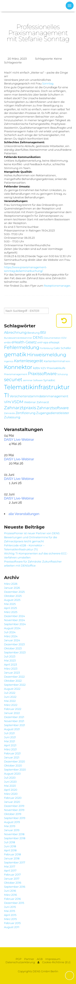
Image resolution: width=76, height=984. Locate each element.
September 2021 (14, 725)
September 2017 (14, 862)
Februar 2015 (12, 923)
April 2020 (10, 789)
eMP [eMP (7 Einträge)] (40, 342)
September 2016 (14, 886)
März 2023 (10, 668)
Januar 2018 (11, 858)
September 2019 (14, 818)
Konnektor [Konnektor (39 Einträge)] (18, 367)
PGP (18, 959)
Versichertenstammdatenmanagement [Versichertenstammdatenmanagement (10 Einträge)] (39, 396)
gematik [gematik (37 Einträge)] (15, 354)
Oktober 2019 (12, 814)
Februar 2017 (12, 874)
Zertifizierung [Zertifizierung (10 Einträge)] (25, 413)
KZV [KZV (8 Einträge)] (43, 368)
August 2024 (12, 628)
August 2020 (12, 773)
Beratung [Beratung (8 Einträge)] (33, 332)
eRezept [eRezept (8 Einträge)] (54, 342)
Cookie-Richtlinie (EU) (56, 962)
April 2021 (10, 745)
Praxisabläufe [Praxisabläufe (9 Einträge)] (56, 368)
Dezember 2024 (14, 616)
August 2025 (12, 599)
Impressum (52, 959)
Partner (29, 959)
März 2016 (10, 894)
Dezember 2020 (14, 761)
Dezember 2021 (14, 717)
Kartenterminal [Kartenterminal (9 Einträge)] (54, 361)
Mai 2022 (10, 700)
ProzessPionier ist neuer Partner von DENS (32, 533)
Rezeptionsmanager (57, 285)
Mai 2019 (9, 826)
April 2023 (10, 664)
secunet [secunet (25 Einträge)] (13, 379)
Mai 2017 (9, 866)
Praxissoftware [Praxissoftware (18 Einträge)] (42, 373)
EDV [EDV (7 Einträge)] (63, 337)
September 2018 (14, 838)
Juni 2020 (10, 781)
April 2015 (10, 915)
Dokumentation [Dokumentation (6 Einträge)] (52, 338)
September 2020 (15, 769)
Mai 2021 (9, 741)
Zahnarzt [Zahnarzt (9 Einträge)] (42, 402)
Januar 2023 (12, 672)
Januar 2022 (12, 713)
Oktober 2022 (13, 680)
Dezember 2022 (14, 676)
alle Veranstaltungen (24, 514)
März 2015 (10, 919)
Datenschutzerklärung (20, 962)
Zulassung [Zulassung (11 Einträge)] (12, 417)
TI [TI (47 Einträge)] (6, 395)
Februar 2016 (12, 898)
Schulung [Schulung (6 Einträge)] (62, 374)
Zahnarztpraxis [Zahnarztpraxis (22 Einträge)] (20, 407)
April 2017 (10, 870)
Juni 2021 (10, 737)
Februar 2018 (12, 854)
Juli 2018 (9, 842)
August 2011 (11, 927)
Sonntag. (48, 83)
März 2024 (10, 636)
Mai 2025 (10, 604)
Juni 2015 (10, 906)
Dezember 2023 (14, 644)
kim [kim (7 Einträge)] (68, 361)
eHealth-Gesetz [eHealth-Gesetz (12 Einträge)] (24, 342)
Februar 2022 (12, 709)
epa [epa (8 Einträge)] (45, 342)
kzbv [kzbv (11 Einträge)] (36, 368)
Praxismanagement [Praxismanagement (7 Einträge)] (15, 374)
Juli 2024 (10, 632)
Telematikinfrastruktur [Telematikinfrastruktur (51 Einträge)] (37, 387)
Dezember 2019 (14, 805)
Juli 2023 (9, 656)
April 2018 (10, 850)
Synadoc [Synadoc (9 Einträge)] (49, 380)
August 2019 (12, 822)
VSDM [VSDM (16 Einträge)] (18, 401)
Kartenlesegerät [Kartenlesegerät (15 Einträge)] (28, 360)
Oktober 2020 (13, 765)
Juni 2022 (10, 696)
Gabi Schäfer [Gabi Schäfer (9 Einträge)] (62, 348)
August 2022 (12, 688)
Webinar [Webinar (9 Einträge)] (30, 402)
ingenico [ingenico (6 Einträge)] (8, 361)
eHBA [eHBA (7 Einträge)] (7, 342)
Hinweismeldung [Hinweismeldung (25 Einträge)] (46, 354)
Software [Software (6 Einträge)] (38, 380)
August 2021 (12, 729)
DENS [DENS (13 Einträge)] (38, 337)
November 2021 (14, 721)
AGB (40, 959)
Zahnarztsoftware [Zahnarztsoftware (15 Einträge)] (53, 408)
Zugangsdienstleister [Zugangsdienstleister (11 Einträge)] (52, 413)
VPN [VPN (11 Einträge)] (7, 402)
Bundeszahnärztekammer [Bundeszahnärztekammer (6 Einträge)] (18, 338)
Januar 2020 (12, 801)
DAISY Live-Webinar (19, 440)
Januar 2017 (11, 878)
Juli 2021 (9, 733)
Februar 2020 (12, 797)
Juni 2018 (10, 846)
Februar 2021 (12, 753)
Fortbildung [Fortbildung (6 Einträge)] (46, 348)
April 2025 (10, 608)
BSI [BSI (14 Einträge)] (43, 332)
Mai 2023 (10, 660)
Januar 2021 (11, 757)
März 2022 (10, 704)
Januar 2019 (11, 830)
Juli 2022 (9, 692)
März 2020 (11, 793)
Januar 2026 (12, 587)
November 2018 (14, 834)
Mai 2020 (10, 785)
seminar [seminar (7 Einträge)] (27, 380)
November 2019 (14, 810)
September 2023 (15, 652)
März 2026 (10, 583)
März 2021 (10, 749)
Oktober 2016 (12, 882)
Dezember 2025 (14, 591)
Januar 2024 (12, 640)
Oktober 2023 (13, 648)
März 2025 (10, 612)
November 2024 (14, 620)
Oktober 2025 (13, 595)
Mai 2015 (9, 911)
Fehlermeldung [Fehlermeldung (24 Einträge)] (21, 347)
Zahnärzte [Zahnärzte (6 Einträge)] (9, 413)
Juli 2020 (10, 777)
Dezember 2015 (14, 902)
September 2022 (15, 684)
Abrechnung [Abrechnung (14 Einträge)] (15, 332)
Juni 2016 (10, 890)
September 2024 (15, 624)
